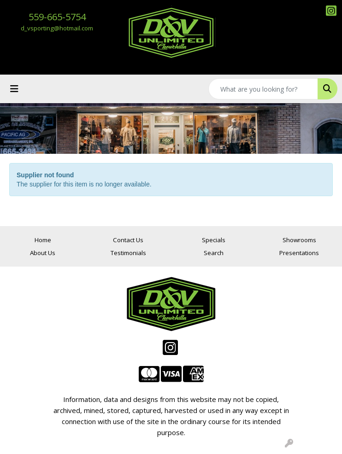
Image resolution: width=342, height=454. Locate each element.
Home (43, 240)
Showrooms (299, 240)
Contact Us (128, 240)
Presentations (299, 253)
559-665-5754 (57, 17)
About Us (42, 253)
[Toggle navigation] (14, 88)
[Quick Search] (263, 88)
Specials (213, 240)
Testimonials (128, 253)
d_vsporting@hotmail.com (57, 28)
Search (214, 253)
